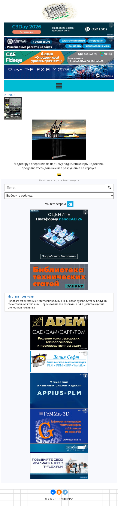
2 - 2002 (9, 95)
